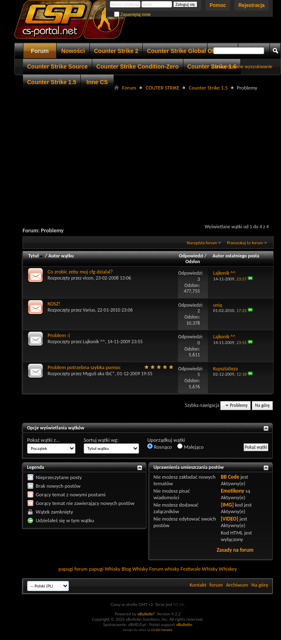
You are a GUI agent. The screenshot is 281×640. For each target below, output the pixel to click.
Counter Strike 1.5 (51, 82)
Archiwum (237, 585)
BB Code (230, 477)
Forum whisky (164, 569)
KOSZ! (54, 304)
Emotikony (232, 491)
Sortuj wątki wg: (101, 440)
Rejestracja (251, 5)
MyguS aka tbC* (99, 373)
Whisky (112, 569)
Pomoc (218, 5)
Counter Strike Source (57, 66)
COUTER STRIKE (162, 88)
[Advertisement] (147, 150)
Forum (40, 51)
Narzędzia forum (202, 242)
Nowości (73, 51)
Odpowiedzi (191, 256)
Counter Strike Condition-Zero (137, 66)
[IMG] (227, 505)
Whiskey (228, 569)
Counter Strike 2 (116, 51)
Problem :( (59, 335)
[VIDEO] (229, 519)
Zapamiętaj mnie (132, 14)
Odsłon (192, 261)
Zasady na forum (235, 550)
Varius (89, 310)
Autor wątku (61, 256)
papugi (65, 569)
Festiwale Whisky (198, 569)
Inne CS (97, 82)
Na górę (262, 405)
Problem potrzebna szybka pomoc (84, 367)
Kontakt (198, 585)
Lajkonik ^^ (94, 341)
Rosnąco (159, 446)
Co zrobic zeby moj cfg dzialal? (80, 271)
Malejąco (190, 446)
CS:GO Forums (161, 629)
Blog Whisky (134, 569)
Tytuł (36, 256)
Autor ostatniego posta (235, 256)
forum (216, 585)
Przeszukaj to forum (245, 242)
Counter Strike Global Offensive (190, 51)
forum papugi (88, 569)
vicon (88, 278)
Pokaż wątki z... (43, 440)
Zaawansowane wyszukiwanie (242, 66)
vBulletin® (146, 614)
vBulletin (184, 624)
